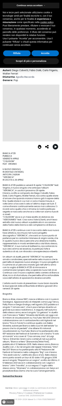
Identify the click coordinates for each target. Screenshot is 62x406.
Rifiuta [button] (17, 53)
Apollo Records (25, 77)
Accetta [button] (45, 53)
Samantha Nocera (12, 376)
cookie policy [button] (46, 22)
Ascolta (7, 402)
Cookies (28, 393)
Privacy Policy (16, 393)
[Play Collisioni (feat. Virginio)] (55, 146)
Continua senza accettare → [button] (31, 5)
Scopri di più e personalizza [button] (31, 61)
